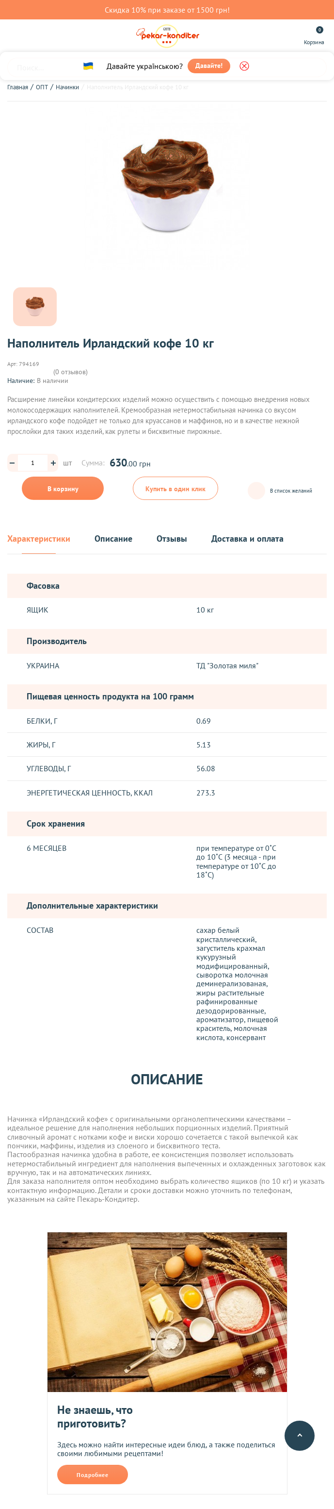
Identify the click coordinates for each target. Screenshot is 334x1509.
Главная (17, 87)
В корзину (63, 488)
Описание (113, 539)
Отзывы (172, 539)
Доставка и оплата (247, 539)
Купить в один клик (175, 488)
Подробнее (93, 1474)
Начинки (67, 87)
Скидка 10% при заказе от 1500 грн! (167, 10)
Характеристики (38, 539)
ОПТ (42, 87)
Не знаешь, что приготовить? (95, 1416)
